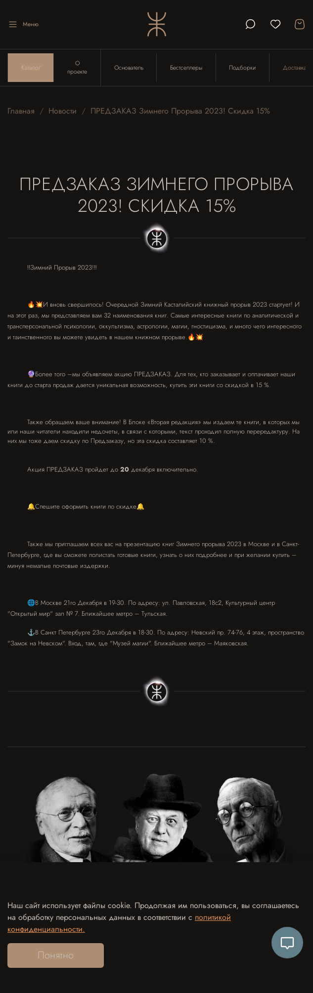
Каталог (31, 68)
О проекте (78, 68)
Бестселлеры (187, 68)
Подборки (243, 68)
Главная (21, 112)
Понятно (56, 955)
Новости (62, 112)
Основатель (129, 68)
